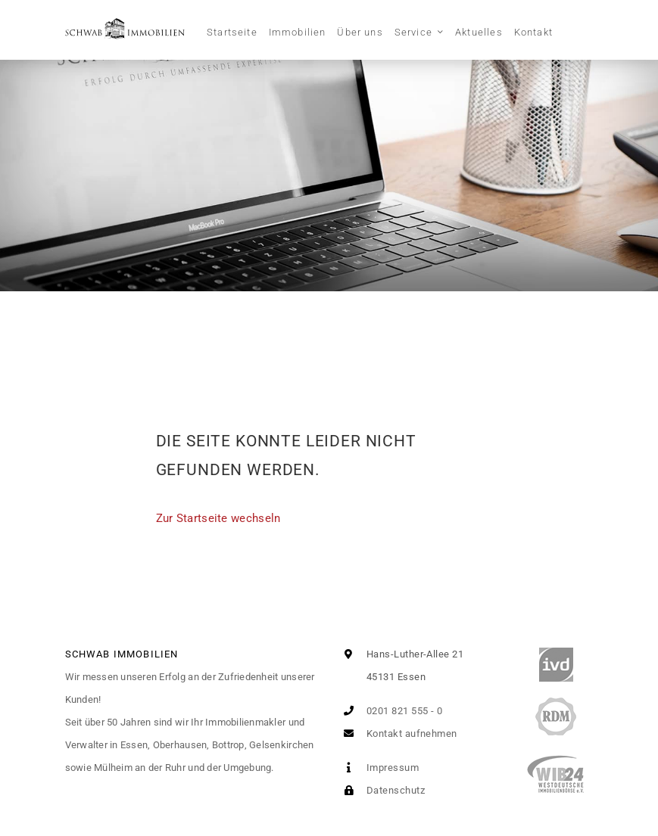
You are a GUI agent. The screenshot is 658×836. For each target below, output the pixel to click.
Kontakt (533, 32)
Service (413, 32)
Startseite (232, 32)
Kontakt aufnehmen (397, 733)
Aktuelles (479, 32)
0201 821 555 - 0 (390, 710)
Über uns (359, 32)
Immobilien (297, 32)
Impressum (378, 767)
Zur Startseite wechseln (218, 518)
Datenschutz (381, 790)
